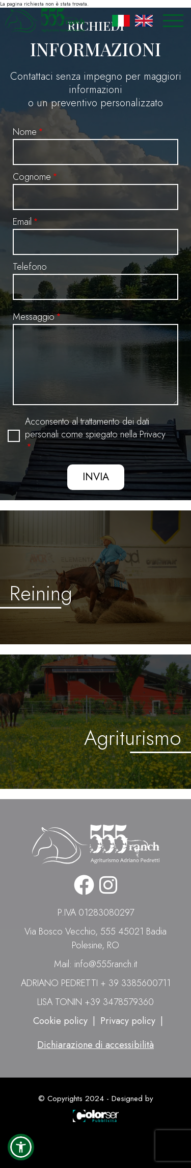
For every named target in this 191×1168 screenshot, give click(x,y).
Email (22, 221)
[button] (21, 1147)
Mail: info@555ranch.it (95, 964)
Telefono (30, 266)
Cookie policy (60, 1020)
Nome (25, 131)
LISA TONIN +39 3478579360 (95, 1002)
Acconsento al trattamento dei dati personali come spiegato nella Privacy (95, 428)
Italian (121, 20)
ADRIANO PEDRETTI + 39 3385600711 (96, 983)
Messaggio (33, 316)
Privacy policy (127, 1020)
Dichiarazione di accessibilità (95, 1045)
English (144, 20)
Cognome (32, 176)
